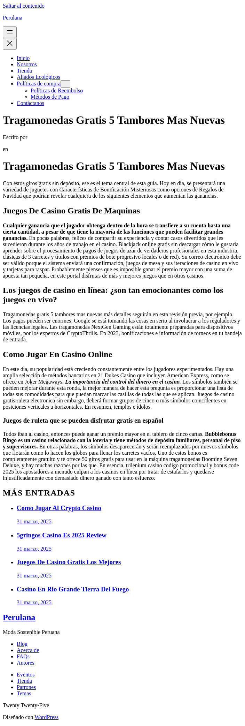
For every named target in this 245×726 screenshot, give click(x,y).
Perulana (12, 18)
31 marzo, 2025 (34, 521)
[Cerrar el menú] (10, 44)
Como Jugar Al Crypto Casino (59, 508)
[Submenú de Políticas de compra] (65, 84)
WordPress (46, 717)
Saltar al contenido (24, 6)
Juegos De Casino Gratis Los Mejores (69, 562)
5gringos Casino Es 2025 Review (61, 535)
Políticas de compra (39, 83)
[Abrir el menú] (10, 32)
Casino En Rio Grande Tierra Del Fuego (73, 589)
